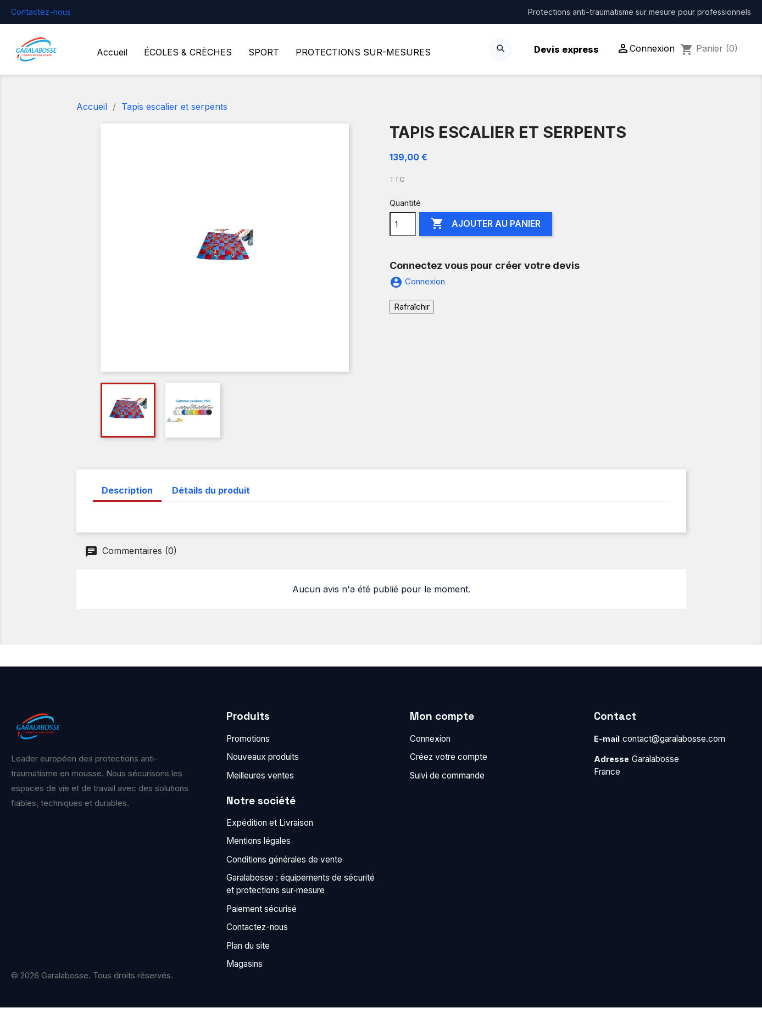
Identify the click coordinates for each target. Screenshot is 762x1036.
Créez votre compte (448, 757)
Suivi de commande (447, 775)
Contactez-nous (41, 11)
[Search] (500, 49)
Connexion (430, 738)
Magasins (244, 964)
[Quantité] (403, 224)
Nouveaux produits (262, 757)
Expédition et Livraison (269, 822)
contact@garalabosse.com (673, 738)
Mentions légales (258, 841)
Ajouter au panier (486, 224)
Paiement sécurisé (261, 909)
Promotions (248, 738)
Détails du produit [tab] (211, 490)
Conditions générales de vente (284, 859)
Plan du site (248, 945)
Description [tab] (127, 490)
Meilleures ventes (260, 775)
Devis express (566, 49)
